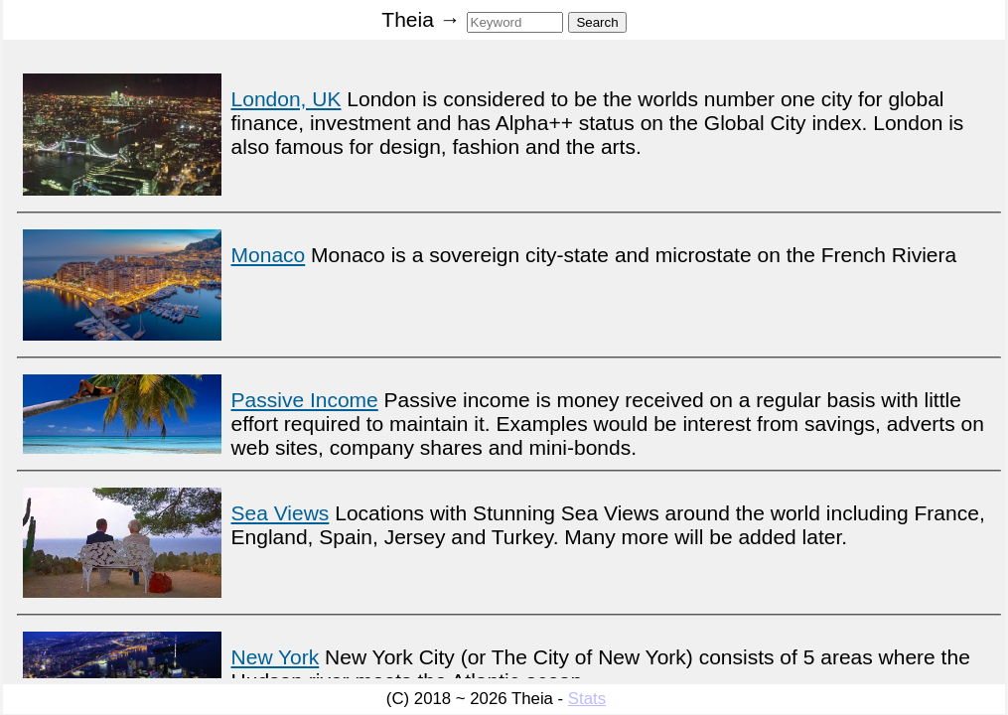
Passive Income (304, 399)
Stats (587, 698)
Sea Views (280, 512)
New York (275, 656)
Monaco (268, 254)
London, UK (286, 98)
